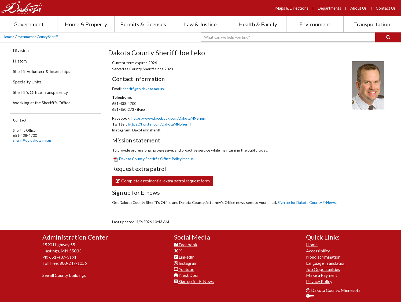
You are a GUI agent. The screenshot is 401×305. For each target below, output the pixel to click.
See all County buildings (64, 275)
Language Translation (325, 263)
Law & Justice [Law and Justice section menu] (200, 24)
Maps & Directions (291, 8)
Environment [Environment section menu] (314, 24)
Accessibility (318, 250)
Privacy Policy (319, 281)
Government (24, 37)
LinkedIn (184, 256)
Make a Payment (321, 275)
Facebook (185, 244)
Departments (329, 8)
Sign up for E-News (194, 281)
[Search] (388, 37)
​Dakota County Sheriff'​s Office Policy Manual (153, 158)
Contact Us (386, 8)
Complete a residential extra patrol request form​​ (163, 180)
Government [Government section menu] (28, 24)
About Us (358, 8)
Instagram (185, 263)
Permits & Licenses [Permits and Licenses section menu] (143, 24)
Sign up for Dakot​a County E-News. (307, 202)
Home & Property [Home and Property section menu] (86, 24)
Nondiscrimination (323, 256)
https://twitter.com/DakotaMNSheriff (159, 124)
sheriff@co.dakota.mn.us (32, 140)
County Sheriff (47, 37)
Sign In (312, 296)
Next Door (186, 275)
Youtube (184, 269)
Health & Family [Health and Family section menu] (257, 24)
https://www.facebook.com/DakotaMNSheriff (169, 118)
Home (7, 37)
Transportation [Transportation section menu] (372, 24)
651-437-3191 (62, 256)
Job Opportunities (323, 269)
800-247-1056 (73, 263)
